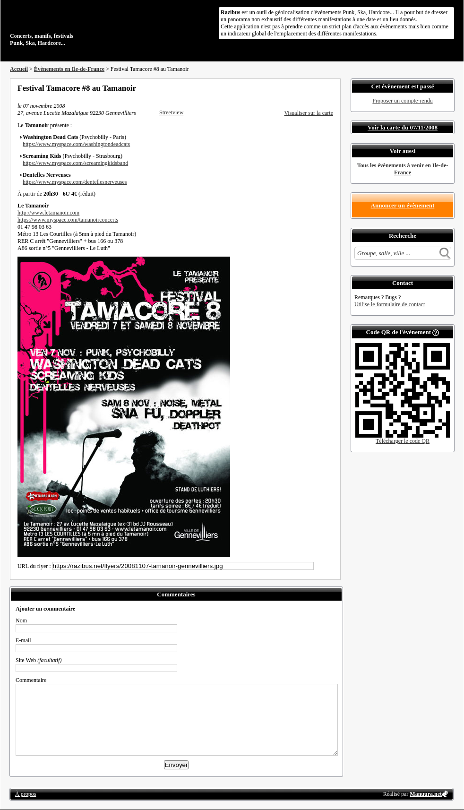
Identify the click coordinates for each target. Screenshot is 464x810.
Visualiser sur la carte (308, 113)
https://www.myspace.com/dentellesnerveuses (75, 182)
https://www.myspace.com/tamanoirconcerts (67, 219)
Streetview (171, 112)
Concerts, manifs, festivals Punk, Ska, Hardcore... (71, 25)
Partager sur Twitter (304, 88)
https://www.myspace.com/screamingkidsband (75, 163)
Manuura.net (426, 794)
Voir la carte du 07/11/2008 (403, 127)
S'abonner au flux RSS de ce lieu (330, 88)
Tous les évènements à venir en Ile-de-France (402, 169)
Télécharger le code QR (403, 441)
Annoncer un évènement (403, 205)
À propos (25, 794)
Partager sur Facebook (291, 88)
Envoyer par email (317, 88)
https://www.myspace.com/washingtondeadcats (76, 144)
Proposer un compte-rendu (402, 100)
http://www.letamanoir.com (48, 212)
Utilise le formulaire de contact (389, 304)
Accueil (19, 69)
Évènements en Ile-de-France (69, 69)
